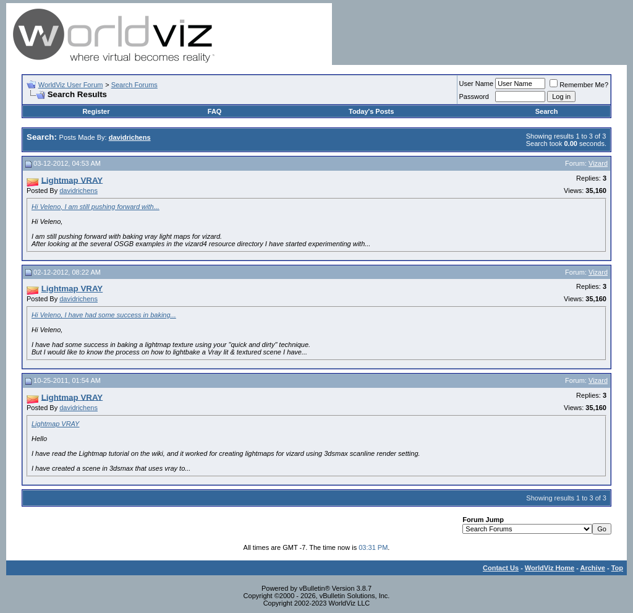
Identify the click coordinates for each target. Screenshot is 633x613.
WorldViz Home (549, 568)
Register (95, 111)
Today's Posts (371, 111)
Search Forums (134, 84)
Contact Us (501, 568)
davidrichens (78, 190)
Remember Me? (579, 84)
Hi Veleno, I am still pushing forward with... (95, 206)
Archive (592, 568)
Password (474, 96)
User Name (476, 83)
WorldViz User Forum (70, 84)
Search (546, 111)
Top (617, 568)
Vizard (598, 163)
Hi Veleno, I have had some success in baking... (104, 315)
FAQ (215, 111)
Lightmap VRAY (55, 423)
